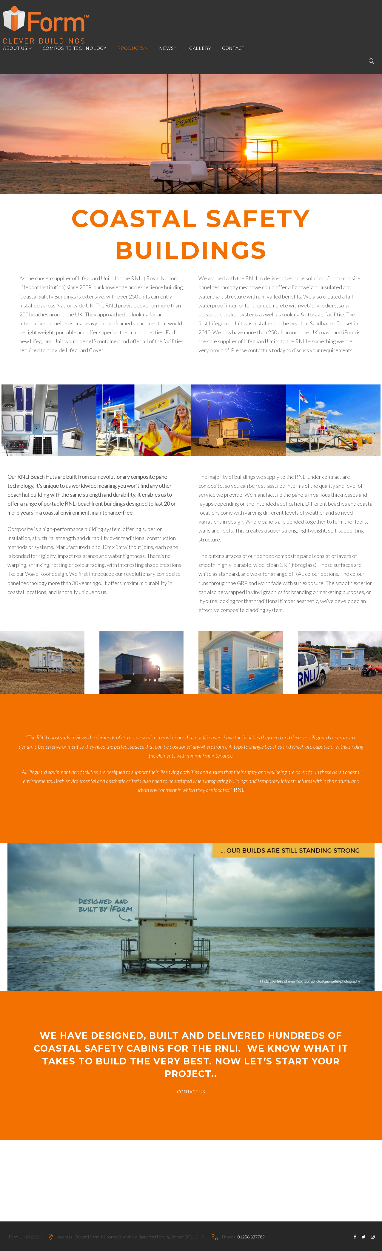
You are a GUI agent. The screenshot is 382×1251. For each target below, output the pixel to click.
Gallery (205, 57)
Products (135, 57)
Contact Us (191, 1089)
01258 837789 (251, 1236)
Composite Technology (79, 57)
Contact (238, 57)
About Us (19, 57)
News (171, 57)
